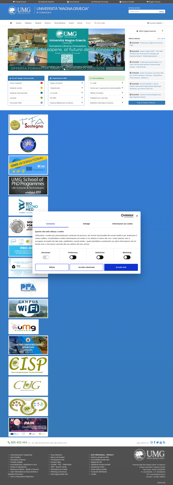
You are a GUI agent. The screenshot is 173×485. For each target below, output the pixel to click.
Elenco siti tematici (58, 457)
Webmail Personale (100, 2)
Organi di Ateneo (66, 83)
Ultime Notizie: (134, 39)
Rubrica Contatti (127, 2)
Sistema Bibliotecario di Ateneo (66, 103)
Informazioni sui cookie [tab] (122, 224)
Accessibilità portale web (100, 460)
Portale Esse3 (19, 2)
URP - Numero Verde (59, 467)
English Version (153, 2)
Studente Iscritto (26, 88)
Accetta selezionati (86, 267)
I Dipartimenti (66, 88)
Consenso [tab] (50, 224)
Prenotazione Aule (57, 460)
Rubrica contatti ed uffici (100, 457)
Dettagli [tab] (86, 224)
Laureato (26, 98)
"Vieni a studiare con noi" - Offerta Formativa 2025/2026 (66, 67)
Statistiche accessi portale (100, 464)
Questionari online (98, 467)
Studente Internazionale (26, 93)
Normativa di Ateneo (18, 460)
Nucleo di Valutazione (18, 467)
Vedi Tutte (161, 39)
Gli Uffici (66, 98)
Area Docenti (73, 2)
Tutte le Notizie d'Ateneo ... (147, 103)
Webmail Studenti (46, 2)
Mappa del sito (96, 462)
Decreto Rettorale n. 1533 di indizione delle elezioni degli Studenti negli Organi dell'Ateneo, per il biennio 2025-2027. (145, 86)
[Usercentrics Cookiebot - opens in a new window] (122, 216)
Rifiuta (52, 267)
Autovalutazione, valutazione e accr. (23, 464)
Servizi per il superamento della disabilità (106, 88)
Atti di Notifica (15, 457)
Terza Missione (56, 455)
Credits (93, 474)
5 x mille (106, 83)
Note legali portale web (59, 474)
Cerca (161, 12)
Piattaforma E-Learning (106, 98)
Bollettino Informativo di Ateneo (106, 103)
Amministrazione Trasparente (21, 455)
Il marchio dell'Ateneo (99, 472)
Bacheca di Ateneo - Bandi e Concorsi (24, 469)
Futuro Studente (26, 83)
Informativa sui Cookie (59, 469)
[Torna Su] (161, 483)
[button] (155, 23)
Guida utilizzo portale (99, 469)
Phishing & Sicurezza (59, 472)
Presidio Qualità (16, 462)
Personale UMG (26, 103)
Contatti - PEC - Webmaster (61, 464)
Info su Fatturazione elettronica (22, 477)
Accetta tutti (121, 267)
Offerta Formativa (106, 93)
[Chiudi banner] (137, 216)
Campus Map (56, 462)
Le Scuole (66, 93)
